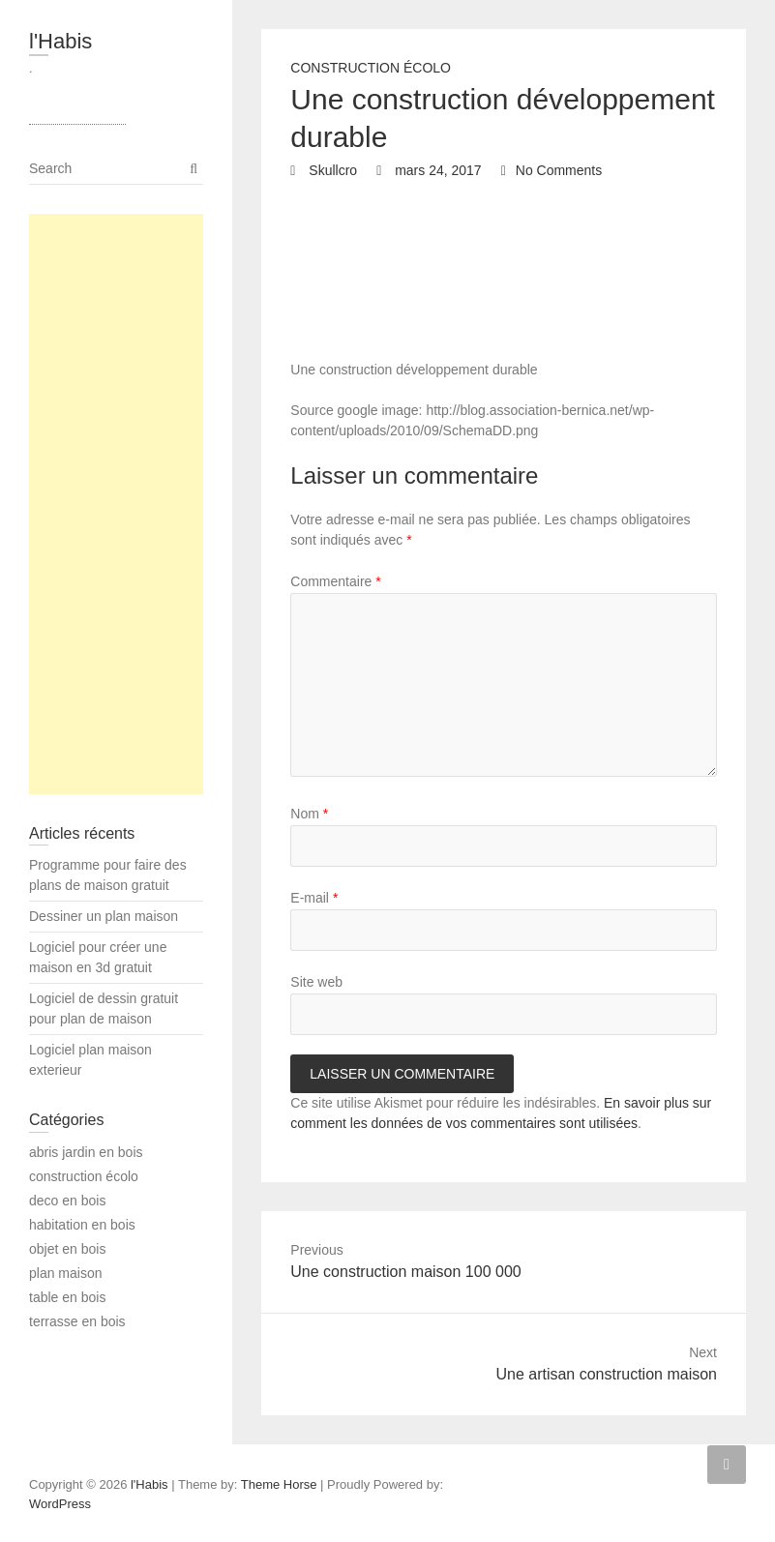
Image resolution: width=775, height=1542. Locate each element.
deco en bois (67, 1200)
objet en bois (67, 1249)
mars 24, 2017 (436, 170)
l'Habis (60, 41)
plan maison (66, 1273)
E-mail (314, 897)
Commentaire (335, 581)
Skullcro (331, 170)
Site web (316, 982)
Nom (309, 813)
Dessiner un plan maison (103, 916)
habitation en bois (82, 1224)
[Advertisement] (116, 504)
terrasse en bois (77, 1321)
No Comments (559, 170)
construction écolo (370, 67)
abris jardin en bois (86, 1152)
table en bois (67, 1297)
